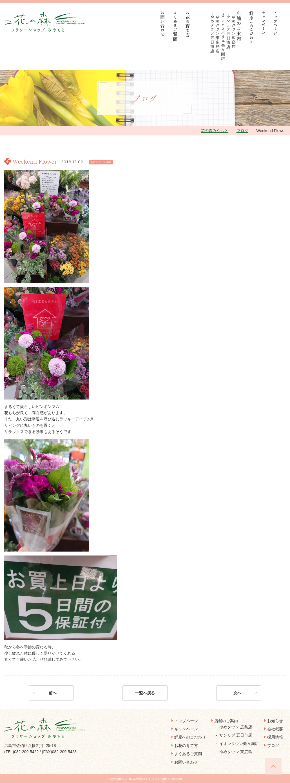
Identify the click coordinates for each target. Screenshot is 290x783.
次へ (237, 693)
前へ (53, 693)
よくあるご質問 (188, 753)
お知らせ (275, 721)
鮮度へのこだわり (190, 737)
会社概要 (275, 729)
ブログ (273, 745)
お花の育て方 (186, 745)
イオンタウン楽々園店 (239, 743)
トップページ (186, 721)
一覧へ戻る (145, 693)
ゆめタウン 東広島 (235, 751)
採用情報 (275, 737)
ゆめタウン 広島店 (235, 727)
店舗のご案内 (226, 721)
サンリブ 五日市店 (235, 735)
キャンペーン (186, 729)
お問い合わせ (186, 762)
